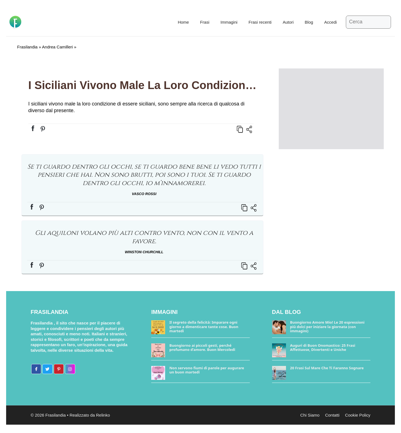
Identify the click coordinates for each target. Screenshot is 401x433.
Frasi (204, 22)
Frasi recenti (260, 22)
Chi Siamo (309, 415)
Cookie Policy (357, 415)
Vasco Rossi (144, 194)
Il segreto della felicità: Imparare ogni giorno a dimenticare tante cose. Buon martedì (203, 326)
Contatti (332, 415)
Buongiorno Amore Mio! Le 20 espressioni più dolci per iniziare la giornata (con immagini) (327, 326)
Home (183, 22)
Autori (288, 22)
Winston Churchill (144, 252)
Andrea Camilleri (57, 47)
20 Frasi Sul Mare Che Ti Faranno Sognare (327, 367)
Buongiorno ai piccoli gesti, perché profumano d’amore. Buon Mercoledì (202, 347)
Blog (309, 22)
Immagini (229, 22)
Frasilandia (27, 47)
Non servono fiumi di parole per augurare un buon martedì (206, 370)
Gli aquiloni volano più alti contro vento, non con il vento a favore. (144, 237)
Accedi (330, 22)
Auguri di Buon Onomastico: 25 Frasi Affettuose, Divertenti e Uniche (322, 347)
